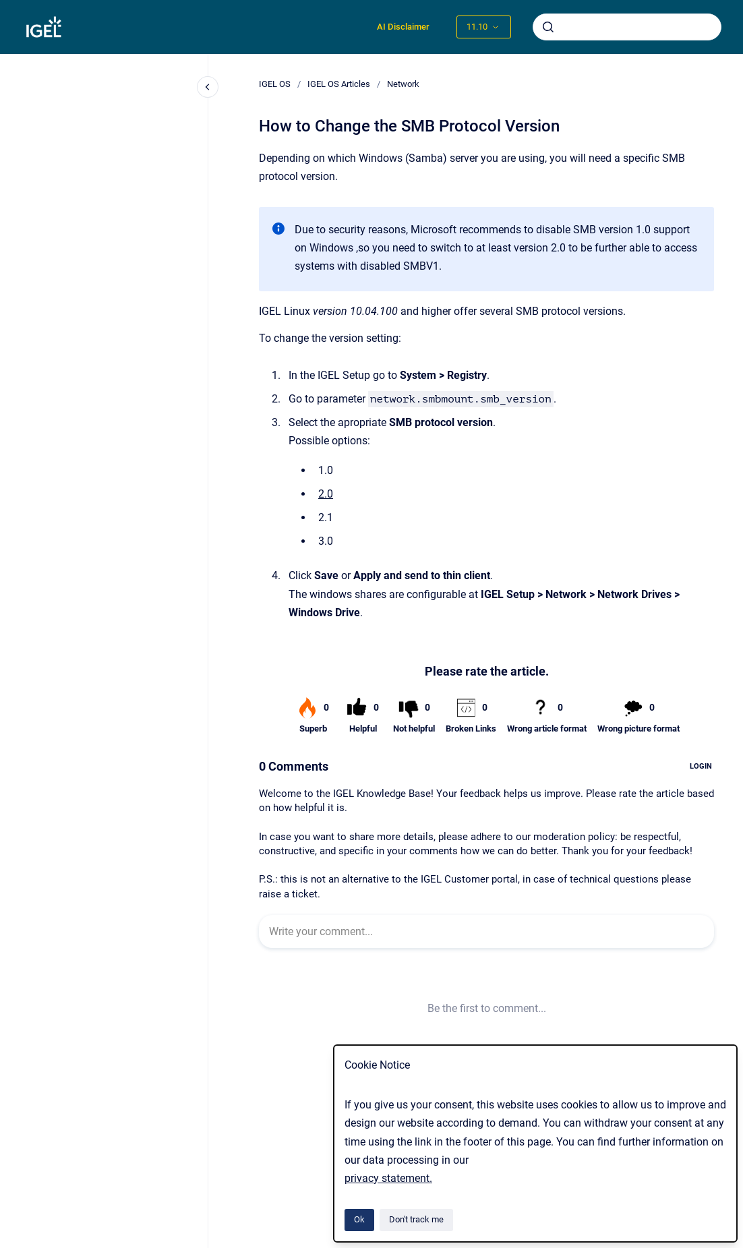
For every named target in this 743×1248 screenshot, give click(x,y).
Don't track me (416, 1219)
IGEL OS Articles (338, 84)
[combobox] (627, 27)
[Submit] (548, 27)
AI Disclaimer (403, 27)
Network (403, 84)
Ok (359, 1219)
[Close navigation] (207, 87)
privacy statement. (388, 1178)
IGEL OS (275, 84)
